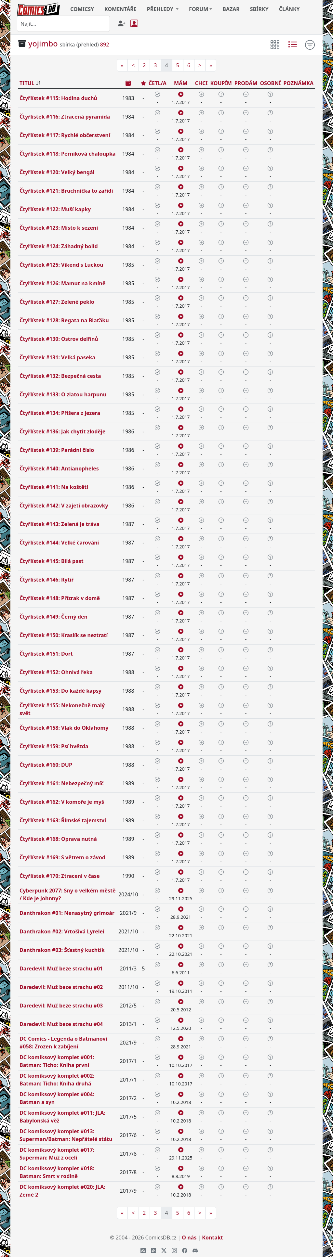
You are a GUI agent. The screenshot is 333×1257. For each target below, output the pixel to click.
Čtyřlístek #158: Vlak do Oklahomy (64, 727)
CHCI (201, 83)
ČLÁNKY (289, 9)
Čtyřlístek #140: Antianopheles (59, 468)
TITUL (27, 83)
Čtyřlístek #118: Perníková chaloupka (67, 153)
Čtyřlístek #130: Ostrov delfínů (59, 338)
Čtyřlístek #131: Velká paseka (57, 357)
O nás (189, 1237)
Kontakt (212, 1237)
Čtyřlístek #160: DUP (46, 764)
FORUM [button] (198, 9)
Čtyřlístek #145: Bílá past (52, 561)
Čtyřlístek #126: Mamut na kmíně (62, 283)
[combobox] (63, 24)
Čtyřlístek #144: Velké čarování (59, 542)
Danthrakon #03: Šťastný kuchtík (62, 950)
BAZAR (231, 9)
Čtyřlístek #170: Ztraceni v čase (60, 875)
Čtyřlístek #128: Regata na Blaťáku (64, 320)
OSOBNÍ (270, 83)
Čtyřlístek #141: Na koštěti (54, 487)
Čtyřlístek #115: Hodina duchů (58, 98)
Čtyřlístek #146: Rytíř (47, 579)
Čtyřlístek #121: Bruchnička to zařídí (66, 190)
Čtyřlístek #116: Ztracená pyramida (65, 116)
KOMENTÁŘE (120, 9)
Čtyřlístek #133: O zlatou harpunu (63, 394)
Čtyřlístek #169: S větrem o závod (62, 857)
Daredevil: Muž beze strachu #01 (61, 968)
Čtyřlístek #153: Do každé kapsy (60, 690)
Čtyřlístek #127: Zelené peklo (57, 301)
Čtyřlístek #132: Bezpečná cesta (60, 375)
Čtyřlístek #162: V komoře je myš (62, 801)
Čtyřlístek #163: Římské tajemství (63, 820)
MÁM (180, 83)
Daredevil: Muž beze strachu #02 (61, 987)
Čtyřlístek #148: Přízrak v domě (60, 598)
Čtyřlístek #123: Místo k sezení (59, 227)
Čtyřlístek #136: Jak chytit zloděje (62, 431)
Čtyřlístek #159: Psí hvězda (54, 746)
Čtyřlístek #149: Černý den (53, 616)
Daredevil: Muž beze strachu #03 (61, 1005)
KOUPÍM (221, 83)
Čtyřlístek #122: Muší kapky (55, 209)
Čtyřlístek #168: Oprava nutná (58, 838)
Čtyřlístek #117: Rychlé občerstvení (65, 135)
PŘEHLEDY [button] (161, 9)
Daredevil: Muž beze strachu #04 (61, 1024)
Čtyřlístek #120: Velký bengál (57, 172)
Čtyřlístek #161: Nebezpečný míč (61, 783)
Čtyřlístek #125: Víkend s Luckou (61, 264)
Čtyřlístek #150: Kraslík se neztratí (64, 635)
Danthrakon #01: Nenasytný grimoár (67, 913)
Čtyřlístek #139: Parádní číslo (57, 450)
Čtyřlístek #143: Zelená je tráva (60, 524)
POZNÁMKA (298, 83)
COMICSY (82, 9)
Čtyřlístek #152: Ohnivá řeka (56, 672)
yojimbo (43, 43)
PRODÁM (246, 83)
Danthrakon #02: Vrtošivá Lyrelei (62, 931)
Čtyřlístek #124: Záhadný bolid (59, 246)
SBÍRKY (259, 9)
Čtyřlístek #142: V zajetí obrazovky (64, 505)
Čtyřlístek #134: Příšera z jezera (60, 413)
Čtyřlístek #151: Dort (46, 653)
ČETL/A (157, 83)
